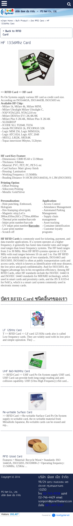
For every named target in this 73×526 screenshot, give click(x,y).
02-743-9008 (51, 494)
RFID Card (11, 92)
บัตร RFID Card (37, 20)
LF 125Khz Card (12, 330)
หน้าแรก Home (7, 20)
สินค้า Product (22, 20)
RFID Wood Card (12, 456)
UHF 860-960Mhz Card (16, 371)
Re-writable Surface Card (17, 412)
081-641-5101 (54, 506)
